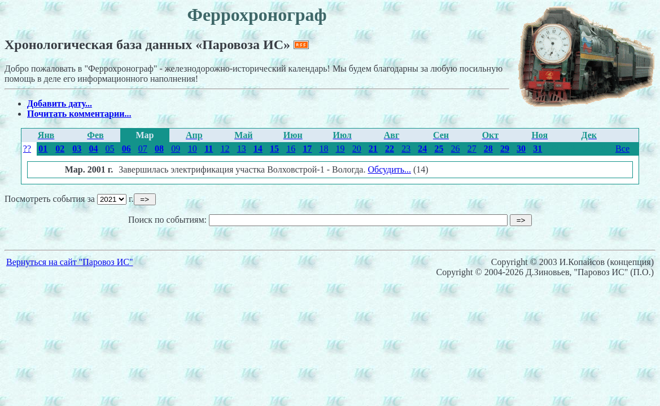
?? (27, 148)
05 (110, 148)
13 (241, 148)
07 (142, 148)
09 (175, 148)
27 (472, 148)
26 (455, 148)
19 (340, 148)
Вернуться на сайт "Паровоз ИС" (69, 262)
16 (290, 148)
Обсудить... (389, 169)
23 (405, 148)
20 (356, 148)
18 (323, 148)
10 (192, 148)
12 (225, 148)
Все (622, 148)
